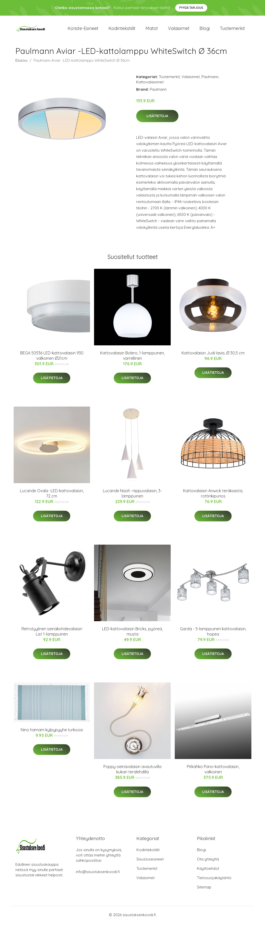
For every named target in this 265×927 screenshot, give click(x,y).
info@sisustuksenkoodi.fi (98, 875)
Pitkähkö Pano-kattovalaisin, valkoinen (213, 773)
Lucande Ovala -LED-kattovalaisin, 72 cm (52, 497)
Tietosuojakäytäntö (214, 881)
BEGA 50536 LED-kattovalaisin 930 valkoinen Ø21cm (51, 359)
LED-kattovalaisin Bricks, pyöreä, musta (132, 635)
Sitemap (204, 890)
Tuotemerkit (232, 30)
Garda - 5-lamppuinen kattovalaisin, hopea (213, 635)
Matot (151, 30)
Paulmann (209, 80)
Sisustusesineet (150, 862)
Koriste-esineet (83, 30)
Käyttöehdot (208, 872)
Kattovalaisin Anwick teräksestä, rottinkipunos (213, 497)
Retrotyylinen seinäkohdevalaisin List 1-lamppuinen (51, 635)
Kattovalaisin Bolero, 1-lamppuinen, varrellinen (132, 359)
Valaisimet (178, 30)
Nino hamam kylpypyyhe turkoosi (52, 733)
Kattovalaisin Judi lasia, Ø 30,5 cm (213, 356)
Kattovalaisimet (150, 85)
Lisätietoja (157, 119)
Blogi (204, 30)
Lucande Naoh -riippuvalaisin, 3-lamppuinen (132, 497)
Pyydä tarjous (191, 8)
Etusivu (21, 63)
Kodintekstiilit (121, 30)
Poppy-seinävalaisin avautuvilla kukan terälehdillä (132, 773)
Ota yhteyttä (208, 862)
